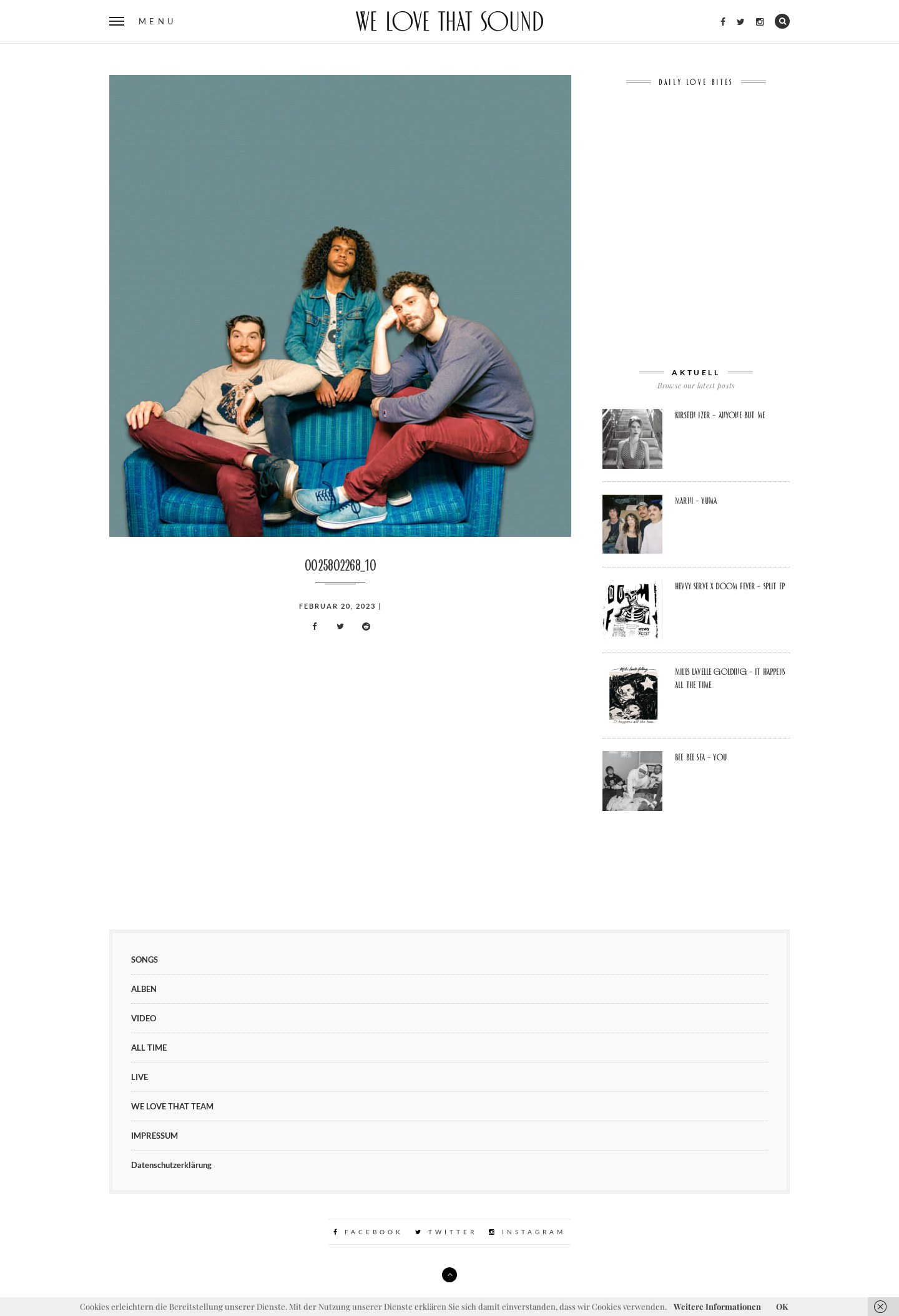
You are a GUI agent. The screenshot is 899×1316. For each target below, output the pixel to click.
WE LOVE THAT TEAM (172, 1106)
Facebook (368, 1231)
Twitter (446, 1231)
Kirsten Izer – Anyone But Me (720, 415)
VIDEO (143, 1018)
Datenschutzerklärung (171, 1165)
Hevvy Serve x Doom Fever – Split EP (730, 586)
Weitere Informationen (717, 1306)
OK (782, 1306)
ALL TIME (149, 1048)
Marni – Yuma (696, 501)
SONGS (144, 960)
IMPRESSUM (154, 1136)
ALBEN (144, 989)
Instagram (527, 1231)
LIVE (139, 1077)
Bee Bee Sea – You (701, 757)
